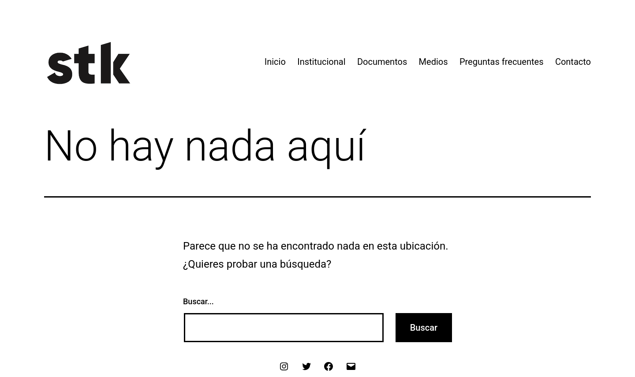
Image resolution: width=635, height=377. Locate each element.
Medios (433, 61)
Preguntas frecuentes (501, 61)
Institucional (321, 61)
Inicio (275, 61)
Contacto (573, 61)
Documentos (382, 61)
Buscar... (198, 301)
